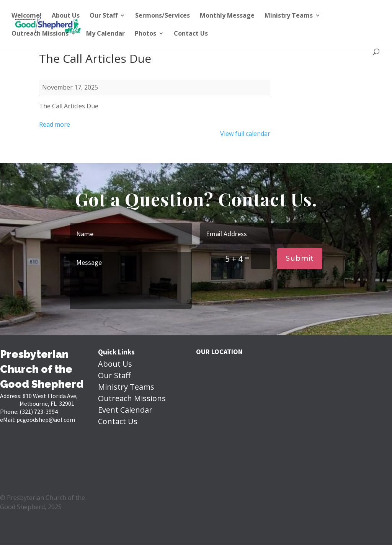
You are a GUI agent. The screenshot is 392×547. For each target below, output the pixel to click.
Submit (300, 258)
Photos (145, 34)
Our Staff (104, 16)
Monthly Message (227, 16)
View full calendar (245, 133)
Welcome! (26, 16)
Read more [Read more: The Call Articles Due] (54, 124)
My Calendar (105, 34)
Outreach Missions (40, 34)
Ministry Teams (289, 16)
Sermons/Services (162, 16)
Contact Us (191, 34)
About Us (66, 16)
